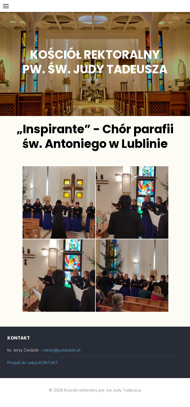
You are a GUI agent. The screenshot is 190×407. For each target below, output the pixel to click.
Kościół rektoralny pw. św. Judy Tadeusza (95, 61)
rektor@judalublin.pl (62, 350)
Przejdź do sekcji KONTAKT (32, 363)
